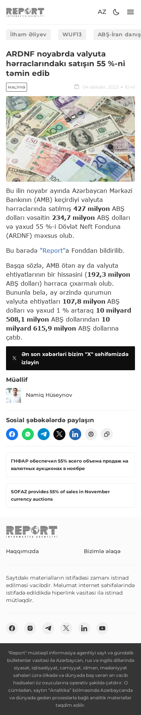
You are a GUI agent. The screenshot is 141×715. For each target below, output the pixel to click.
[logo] (25, 12)
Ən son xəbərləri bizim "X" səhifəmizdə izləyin (70, 358)
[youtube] (102, 628)
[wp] (28, 434)
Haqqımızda (22, 551)
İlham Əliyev (28, 34)
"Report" (52, 250)
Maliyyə (16, 87)
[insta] (30, 628)
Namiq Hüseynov (39, 395)
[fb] (12, 434)
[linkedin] (75, 434)
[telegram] (44, 434)
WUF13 (72, 34)
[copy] (107, 434)
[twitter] (59, 434)
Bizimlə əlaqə (102, 551)
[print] (91, 434)
